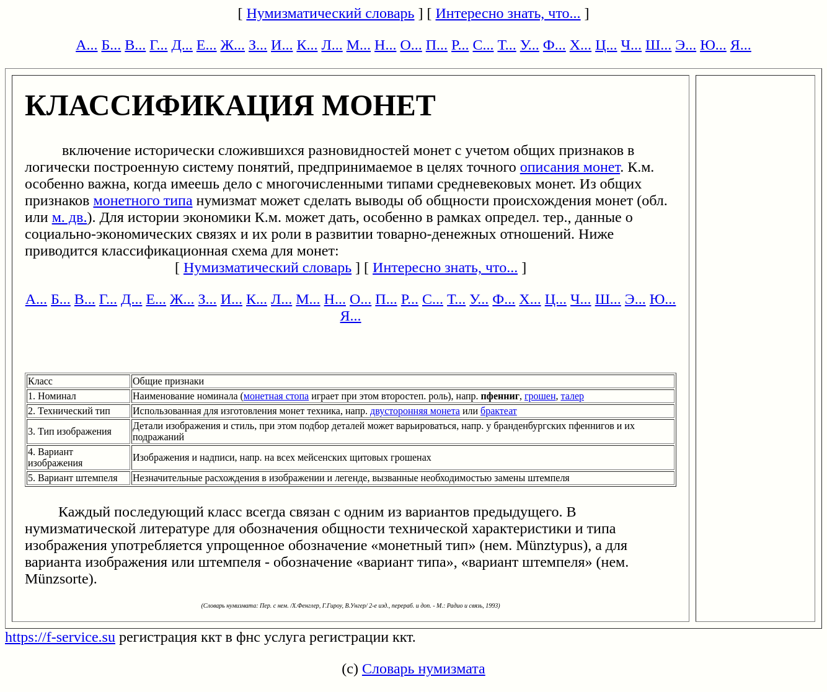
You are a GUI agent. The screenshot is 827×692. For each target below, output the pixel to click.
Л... (331, 45)
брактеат (498, 411)
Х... (580, 45)
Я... (740, 45)
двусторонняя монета (415, 411)
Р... (460, 45)
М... (359, 45)
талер (572, 396)
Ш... (658, 45)
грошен (540, 396)
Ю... (713, 45)
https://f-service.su (60, 637)
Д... (181, 45)
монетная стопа (276, 396)
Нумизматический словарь (330, 13)
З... (258, 45)
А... (86, 45)
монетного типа (142, 200)
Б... (112, 45)
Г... (158, 45)
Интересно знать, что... (508, 13)
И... (282, 45)
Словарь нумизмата (423, 668)
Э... (685, 45)
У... (529, 45)
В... (135, 45)
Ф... (554, 45)
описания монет (570, 167)
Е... (207, 45)
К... (306, 45)
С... (482, 45)
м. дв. (69, 217)
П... (437, 45)
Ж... (233, 45)
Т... (506, 45)
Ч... (631, 45)
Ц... (606, 45)
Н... (385, 45)
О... (411, 45)
